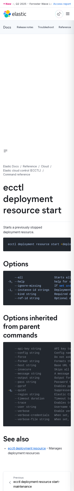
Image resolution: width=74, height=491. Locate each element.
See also (16, 438)
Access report (62, 3)
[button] (5, 151)
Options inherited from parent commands (30, 326)
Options (15, 263)
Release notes (25, 27)
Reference (65, 27)
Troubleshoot (46, 27)
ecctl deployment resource (27, 448)
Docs (7, 27)
